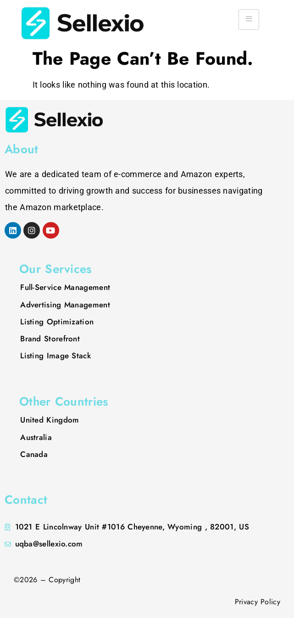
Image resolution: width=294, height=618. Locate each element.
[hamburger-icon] (249, 19)
